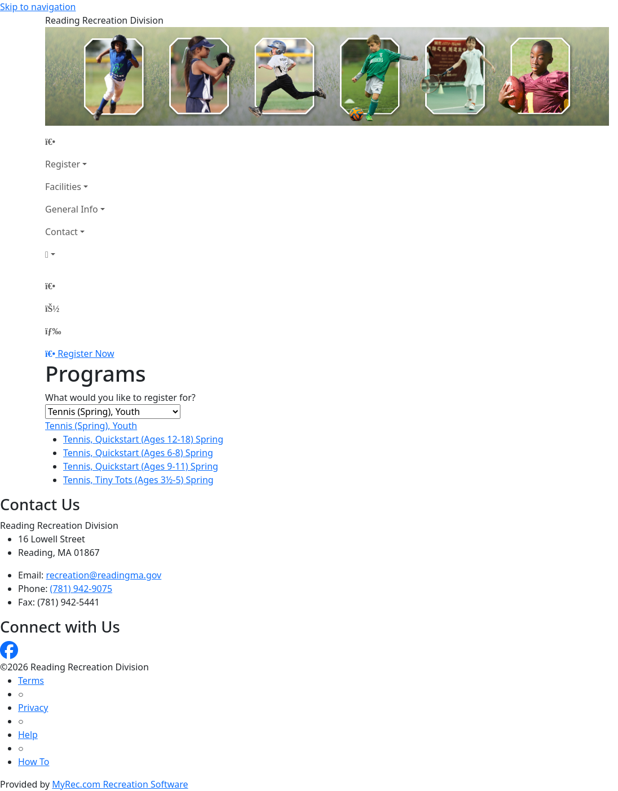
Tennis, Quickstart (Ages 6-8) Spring (138, 453)
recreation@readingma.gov (104, 575)
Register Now (86, 353)
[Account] (75, 254)
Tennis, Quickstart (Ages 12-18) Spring (143, 439)
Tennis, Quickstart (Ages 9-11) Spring (140, 466)
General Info (71, 209)
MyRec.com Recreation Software (120, 784)
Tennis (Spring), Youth (91, 425)
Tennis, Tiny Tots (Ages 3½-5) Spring (138, 480)
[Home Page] (75, 141)
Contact (61, 232)
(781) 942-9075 (81, 588)
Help (28, 734)
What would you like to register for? (120, 397)
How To (33, 761)
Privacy (33, 707)
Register (62, 164)
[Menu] (53, 331)
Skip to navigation (38, 7)
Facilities (63, 186)
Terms (31, 680)
